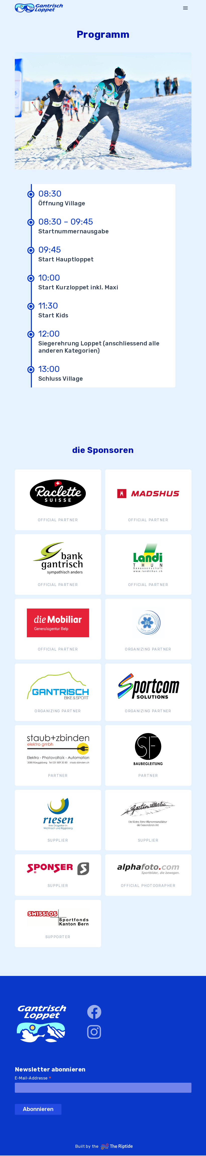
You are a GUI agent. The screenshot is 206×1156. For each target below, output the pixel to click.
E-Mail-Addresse (33, 1078)
